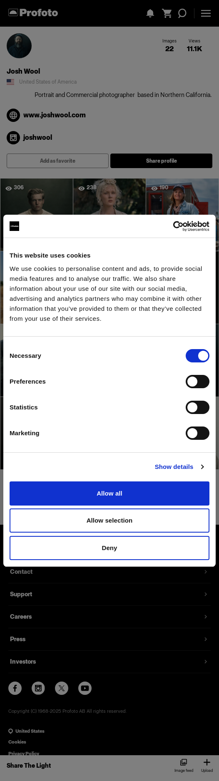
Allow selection (110, 520)
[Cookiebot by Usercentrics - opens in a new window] (173, 226)
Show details (174, 466)
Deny (109, 547)
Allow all (109, 493)
